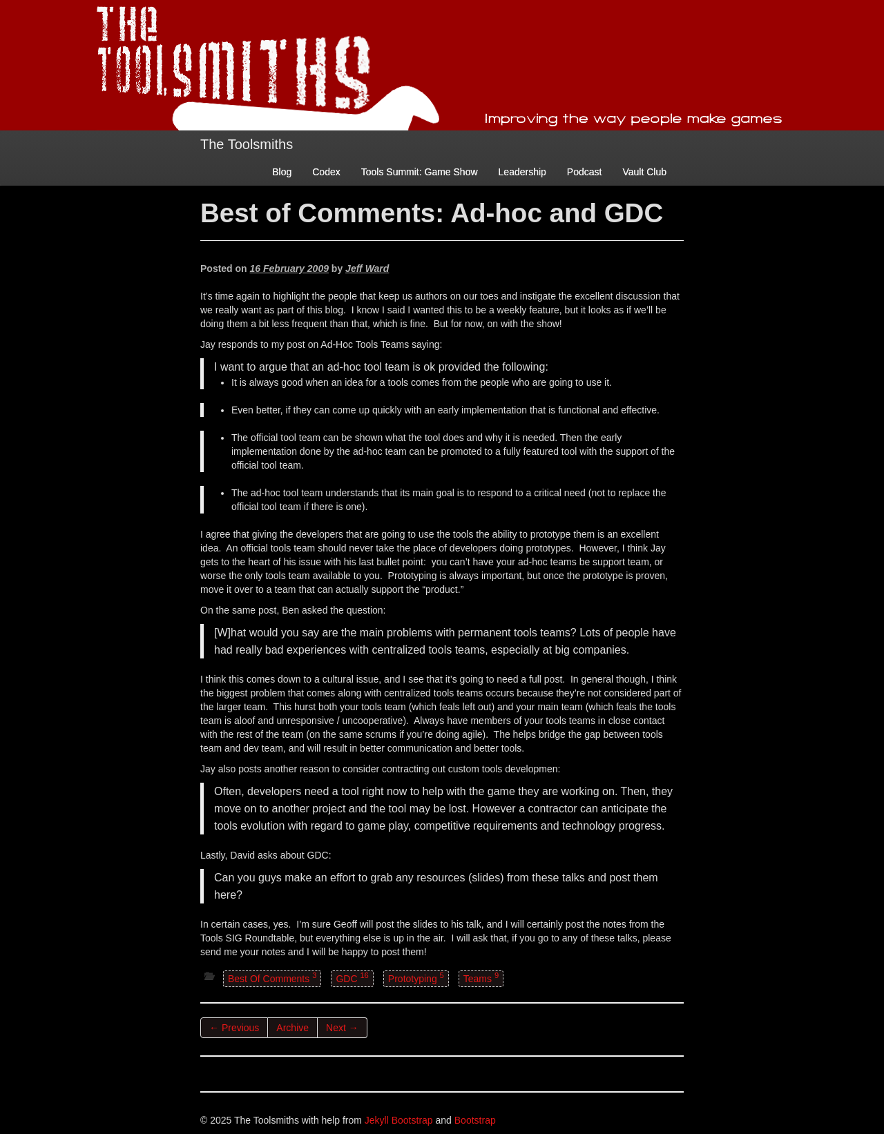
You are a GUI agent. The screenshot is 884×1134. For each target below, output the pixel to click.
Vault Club (644, 171)
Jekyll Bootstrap (399, 1120)
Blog (281, 171)
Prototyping (416, 977)
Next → (342, 1027)
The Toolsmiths (246, 144)
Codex (326, 171)
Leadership (522, 171)
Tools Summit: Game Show (419, 171)
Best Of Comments (272, 977)
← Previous (234, 1027)
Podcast (584, 171)
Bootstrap (475, 1120)
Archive (292, 1027)
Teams (481, 977)
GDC (352, 977)
